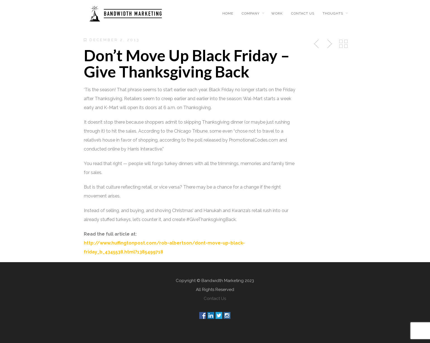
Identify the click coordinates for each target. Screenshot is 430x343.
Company (251, 13)
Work (277, 13)
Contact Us (215, 298)
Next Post (329, 44)
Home (227, 13)
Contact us (302, 13)
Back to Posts (343, 44)
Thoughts (333, 13)
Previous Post (317, 44)
